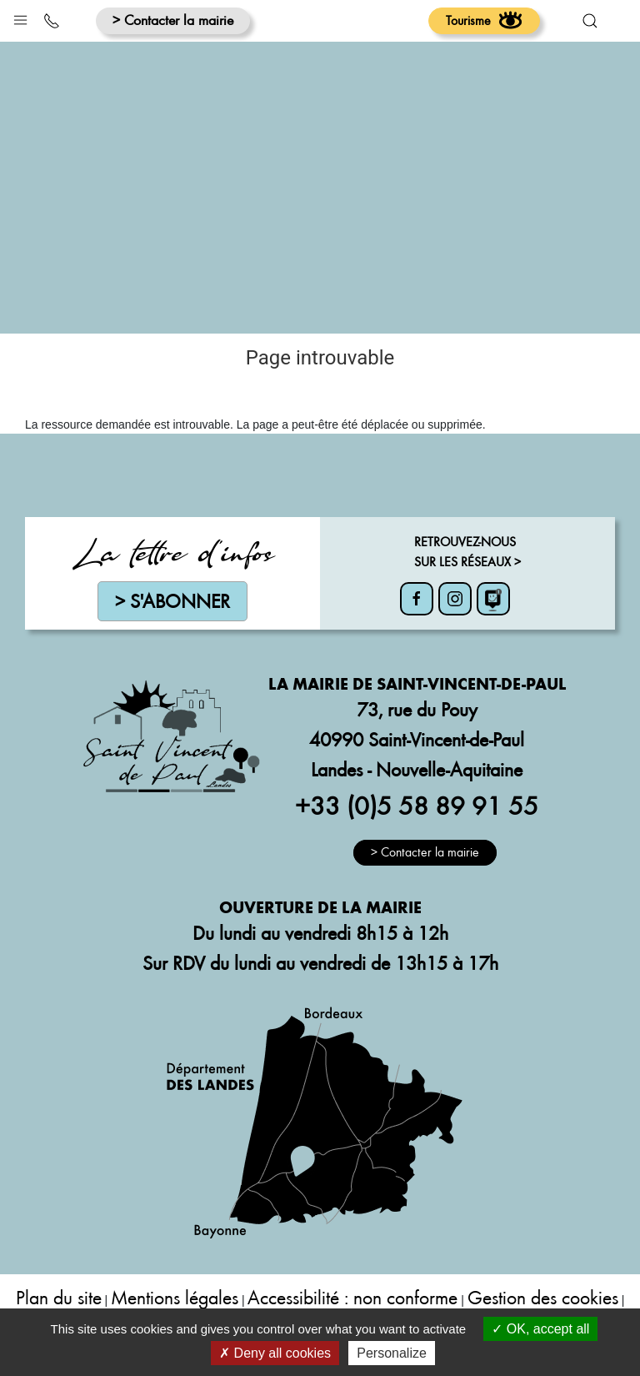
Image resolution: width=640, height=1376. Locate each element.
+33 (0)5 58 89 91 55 (416, 804)
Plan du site (59, 1297)
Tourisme (484, 20)
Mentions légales (174, 1297)
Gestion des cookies (543, 1297)
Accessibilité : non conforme (353, 1297)
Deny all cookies (275, 1353)
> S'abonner (172, 601)
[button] (20, 16)
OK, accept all (540, 1329)
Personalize (392, 1353)
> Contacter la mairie (172, 19)
